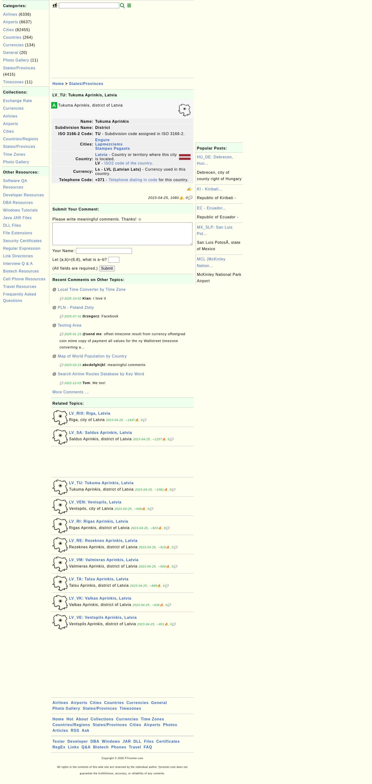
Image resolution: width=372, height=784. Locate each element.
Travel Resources (20, 287)
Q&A (86, 752)
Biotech (101, 752)
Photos (170, 730)
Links (73, 752)
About (82, 724)
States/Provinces (19, 68)
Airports (10, 22)
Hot (70, 724)
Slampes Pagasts (112, 148)
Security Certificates (22, 241)
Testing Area (69, 330)
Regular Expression (22, 248)
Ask (85, 735)
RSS (75, 735)
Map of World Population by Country (92, 361)
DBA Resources (18, 203)
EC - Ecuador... (211, 208)
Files (149, 746)
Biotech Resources (21, 271)
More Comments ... (70, 397)
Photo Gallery (16, 60)
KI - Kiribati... (210, 189)
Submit (107, 273)
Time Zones (14, 154)
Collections (102, 724)
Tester (58, 746)
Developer (77, 746)
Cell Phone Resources (24, 279)
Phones (118, 752)
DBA (94, 746)
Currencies (13, 45)
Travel (135, 752)
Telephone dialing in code (133, 180)
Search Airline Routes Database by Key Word (101, 379)
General (10, 53)
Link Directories (18, 256)
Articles (60, 735)
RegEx (58, 752)
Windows (111, 746)
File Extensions (18, 233)
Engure (102, 140)
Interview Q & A (18, 264)
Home (58, 84)
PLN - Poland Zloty (76, 312)
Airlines (10, 14)
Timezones (13, 82)
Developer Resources (23, 195)
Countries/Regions (20, 139)
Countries (12, 37)
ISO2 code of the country (128, 163)
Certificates (168, 746)
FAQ (148, 752)
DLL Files (12, 225)
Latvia (101, 155)
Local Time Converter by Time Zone (92, 294)
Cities (8, 30)
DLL (137, 746)
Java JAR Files (17, 218)
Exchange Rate (17, 101)
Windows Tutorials (20, 210)
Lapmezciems (109, 144)
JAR (127, 746)
